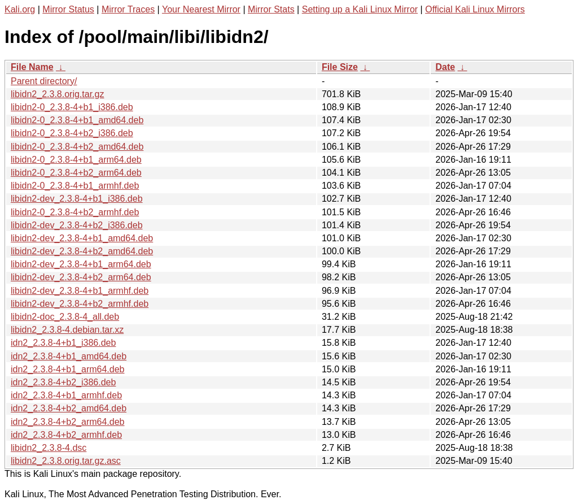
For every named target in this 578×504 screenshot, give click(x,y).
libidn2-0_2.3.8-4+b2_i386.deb (72, 133)
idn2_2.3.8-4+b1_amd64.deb (68, 356)
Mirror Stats (271, 9)
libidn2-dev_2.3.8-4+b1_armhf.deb (79, 291)
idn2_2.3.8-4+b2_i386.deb (63, 382)
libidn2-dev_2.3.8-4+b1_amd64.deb (82, 238)
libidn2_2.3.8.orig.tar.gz (57, 94)
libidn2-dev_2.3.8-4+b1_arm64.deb (81, 264)
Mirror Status (68, 9)
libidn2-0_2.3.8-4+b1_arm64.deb (76, 159)
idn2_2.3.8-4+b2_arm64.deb (68, 422)
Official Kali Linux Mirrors (475, 9)
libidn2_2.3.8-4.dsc (48, 448)
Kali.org (20, 9)
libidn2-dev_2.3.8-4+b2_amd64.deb (82, 251)
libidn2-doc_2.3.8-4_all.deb (65, 316)
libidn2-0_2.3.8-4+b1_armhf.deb (75, 185)
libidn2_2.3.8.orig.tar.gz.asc (66, 461)
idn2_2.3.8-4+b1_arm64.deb (68, 369)
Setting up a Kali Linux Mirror (360, 9)
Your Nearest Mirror (201, 9)
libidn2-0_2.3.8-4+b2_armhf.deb (75, 212)
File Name (32, 67)
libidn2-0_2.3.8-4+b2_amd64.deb (77, 146)
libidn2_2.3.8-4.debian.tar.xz (67, 329)
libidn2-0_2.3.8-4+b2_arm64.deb (76, 172)
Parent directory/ (44, 81)
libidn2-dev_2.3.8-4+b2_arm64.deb (81, 277)
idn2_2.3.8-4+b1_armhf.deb (66, 395)
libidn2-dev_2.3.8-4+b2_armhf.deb (79, 304)
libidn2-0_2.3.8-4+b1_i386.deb (72, 107)
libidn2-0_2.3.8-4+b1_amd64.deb (77, 120)
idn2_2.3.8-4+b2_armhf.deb (66, 435)
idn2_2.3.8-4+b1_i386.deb (63, 342)
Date (445, 67)
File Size (340, 67)
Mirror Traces (128, 9)
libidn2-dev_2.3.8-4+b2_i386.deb (77, 225)
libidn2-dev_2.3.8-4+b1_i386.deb (77, 198)
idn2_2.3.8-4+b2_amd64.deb (68, 408)
